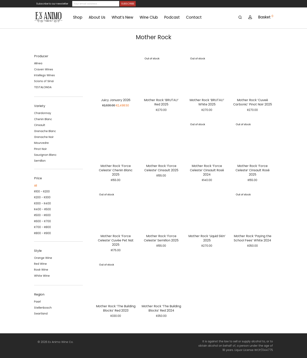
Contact (194, 17)
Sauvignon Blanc (45, 155)
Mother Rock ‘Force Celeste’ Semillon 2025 (161, 238)
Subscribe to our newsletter (52, 3)
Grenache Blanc (45, 131)
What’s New (122, 17)
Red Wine (40, 264)
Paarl (37, 302)
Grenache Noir (44, 137)
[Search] (240, 17)
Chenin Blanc (43, 119)
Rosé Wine (41, 270)
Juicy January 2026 (115, 100)
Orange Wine (43, 258)
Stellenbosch (43, 308)
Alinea (38, 63)
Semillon (40, 161)
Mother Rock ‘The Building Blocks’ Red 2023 (115, 308)
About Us (97, 17)
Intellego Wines (44, 75)
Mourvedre (41, 143)
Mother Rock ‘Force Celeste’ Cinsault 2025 (161, 168)
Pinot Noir (40, 149)
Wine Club (149, 17)
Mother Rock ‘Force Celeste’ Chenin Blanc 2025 (116, 170)
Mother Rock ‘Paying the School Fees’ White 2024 (252, 238)
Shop (77, 17)
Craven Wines (43, 69)
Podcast (172, 17)
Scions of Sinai (44, 81)
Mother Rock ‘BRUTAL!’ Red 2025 (161, 102)
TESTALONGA (42, 87)
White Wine (42, 276)
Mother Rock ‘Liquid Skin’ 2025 (207, 238)
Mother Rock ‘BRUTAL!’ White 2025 (207, 102)
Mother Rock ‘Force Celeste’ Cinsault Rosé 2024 (207, 170)
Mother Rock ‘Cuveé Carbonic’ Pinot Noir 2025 (252, 102)
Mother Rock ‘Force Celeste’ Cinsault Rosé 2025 (253, 170)
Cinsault (39, 125)
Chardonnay (42, 113)
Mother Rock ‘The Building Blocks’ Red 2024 (161, 308)
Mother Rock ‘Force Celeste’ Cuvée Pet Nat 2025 (116, 240)
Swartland (41, 313)
